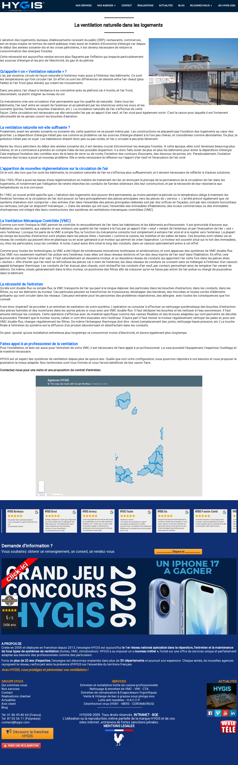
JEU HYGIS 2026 (226, 5)
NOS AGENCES (106, 5)
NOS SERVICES (84, 5)
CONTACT (126, 5)
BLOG (181, 5)
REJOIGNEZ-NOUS (201, 5)
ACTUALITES (166, 5)
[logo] (23, 6)
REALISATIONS (145, 5)
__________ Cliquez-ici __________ (178, 551)
